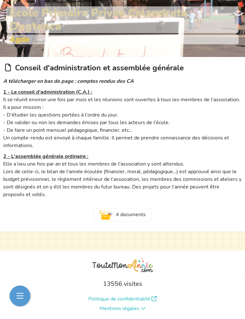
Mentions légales (123, 308)
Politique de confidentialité (122, 298)
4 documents (122, 215)
